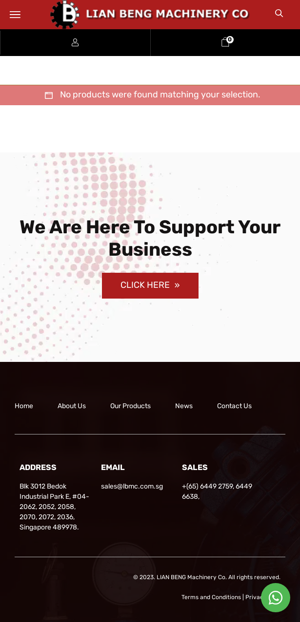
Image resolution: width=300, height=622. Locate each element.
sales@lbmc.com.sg (132, 486)
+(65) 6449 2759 (207, 486)
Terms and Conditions (211, 597)
